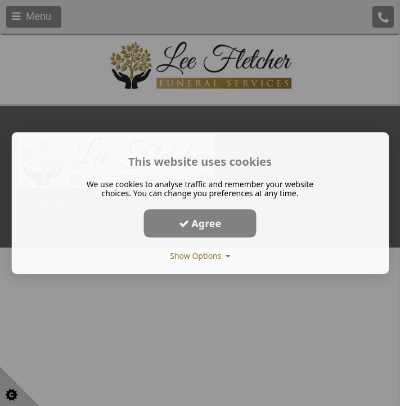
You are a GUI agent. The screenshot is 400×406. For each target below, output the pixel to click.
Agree (200, 223)
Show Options (200, 255)
